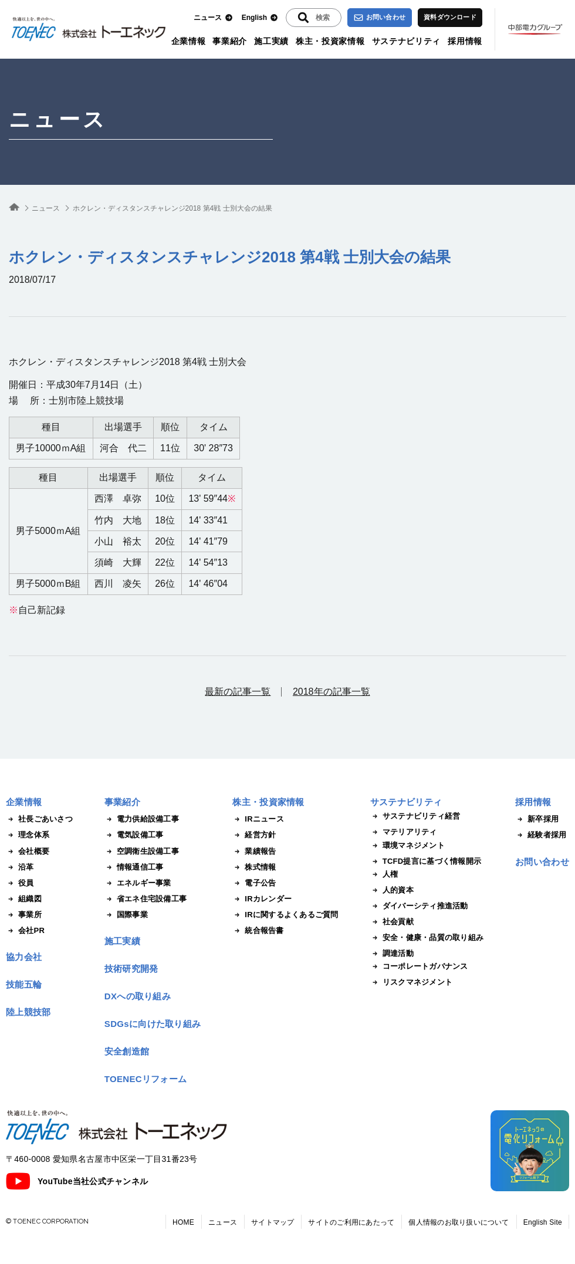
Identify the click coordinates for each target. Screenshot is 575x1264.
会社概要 (27, 851)
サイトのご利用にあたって (351, 1222)
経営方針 (254, 835)
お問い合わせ (379, 17)
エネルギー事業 (137, 883)
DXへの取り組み (137, 996)
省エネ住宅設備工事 (145, 899)
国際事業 (126, 915)
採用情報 (465, 41)
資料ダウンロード (450, 17)
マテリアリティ (403, 832)
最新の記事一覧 (237, 692)
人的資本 (392, 890)
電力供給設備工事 (141, 819)
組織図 (24, 899)
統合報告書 (257, 930)
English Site (542, 1222)
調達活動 (392, 953)
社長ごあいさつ (39, 819)
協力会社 (24, 957)
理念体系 (27, 835)
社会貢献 (392, 922)
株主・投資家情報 (330, 41)
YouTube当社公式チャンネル (77, 1181)
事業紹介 (229, 41)
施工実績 (271, 41)
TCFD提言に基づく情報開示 (425, 861)
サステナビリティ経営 (415, 816)
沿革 (20, 867)
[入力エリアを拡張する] (313, 17)
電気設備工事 (134, 835)
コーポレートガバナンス (419, 966)
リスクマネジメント (411, 982)
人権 (384, 874)
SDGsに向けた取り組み (152, 1024)
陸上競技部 (28, 1012)
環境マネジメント (407, 845)
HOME (183, 1222)
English (260, 17)
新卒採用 (537, 819)
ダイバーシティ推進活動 (419, 906)
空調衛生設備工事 (141, 851)
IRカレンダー (262, 899)
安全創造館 (127, 1051)
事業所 (24, 915)
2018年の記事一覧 (331, 692)
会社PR (25, 930)
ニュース (213, 17)
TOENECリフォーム (145, 1079)
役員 (20, 883)
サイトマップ (272, 1222)
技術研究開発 (131, 969)
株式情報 (254, 867)
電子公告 (254, 883)
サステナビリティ (406, 41)
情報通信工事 (134, 867)
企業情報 (188, 41)
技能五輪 (24, 984)
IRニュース (258, 819)
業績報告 (254, 851)
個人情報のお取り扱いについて (458, 1222)
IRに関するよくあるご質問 (285, 915)
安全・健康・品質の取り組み (426, 937)
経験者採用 (540, 835)
